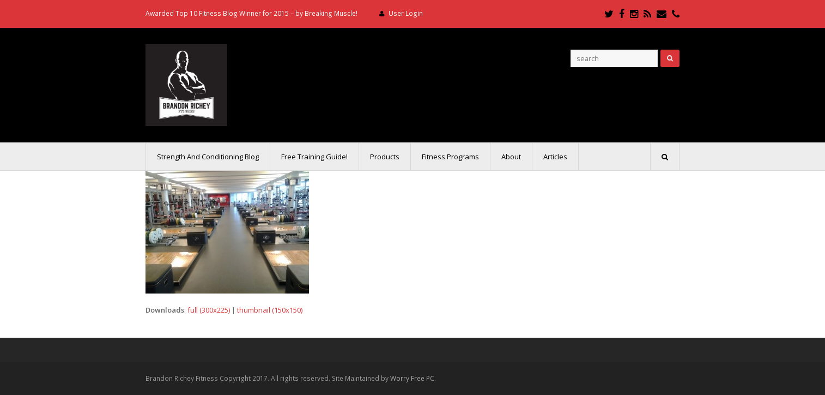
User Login (406, 13)
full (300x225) (208, 310)
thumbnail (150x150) (269, 310)
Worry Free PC (412, 378)
